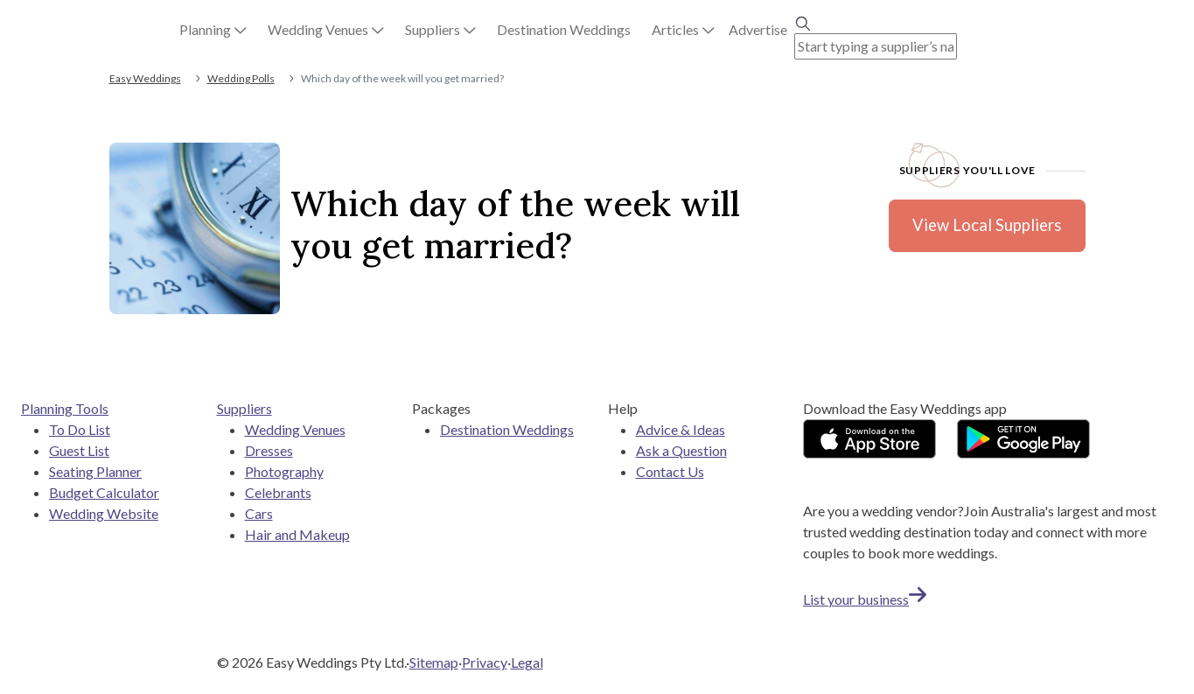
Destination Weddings (507, 429)
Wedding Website (103, 513)
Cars (259, 513)
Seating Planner (95, 471)
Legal (527, 662)
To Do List (79, 429)
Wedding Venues (295, 429)
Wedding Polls (241, 78)
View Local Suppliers (986, 225)
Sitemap (433, 662)
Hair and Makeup (297, 534)
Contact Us (670, 471)
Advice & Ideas (680, 429)
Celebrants (278, 492)
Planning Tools (64, 408)
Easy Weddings (145, 78)
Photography (284, 471)
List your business (864, 599)
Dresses (269, 450)
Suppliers (244, 408)
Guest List (79, 450)
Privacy (484, 662)
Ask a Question (681, 450)
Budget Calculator (104, 492)
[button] (213, 29)
